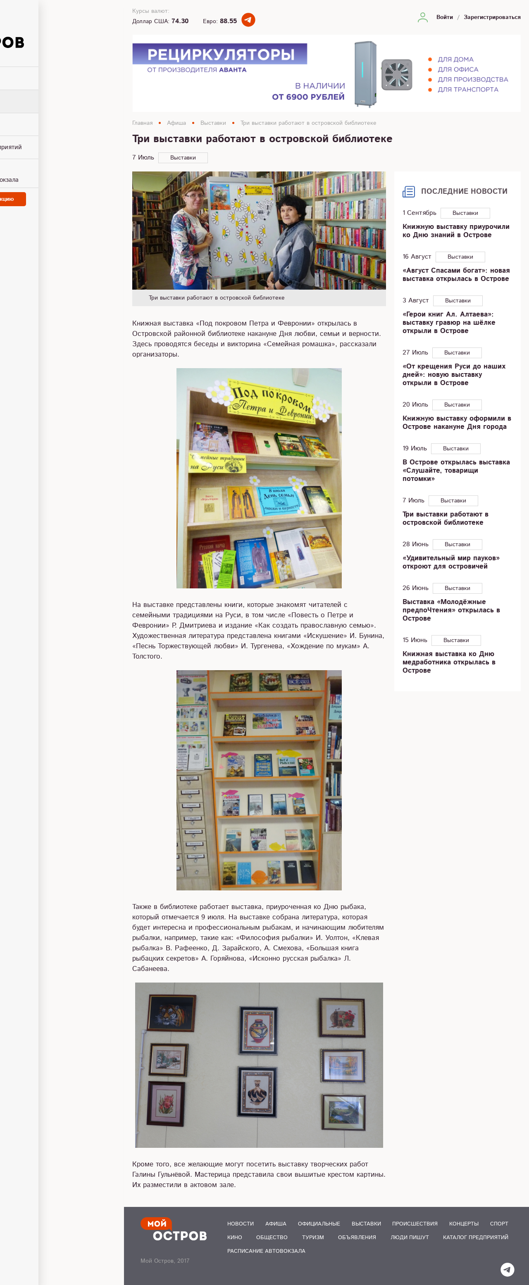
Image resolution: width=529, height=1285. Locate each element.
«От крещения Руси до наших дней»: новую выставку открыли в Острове (454, 374)
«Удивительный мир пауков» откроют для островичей (451, 562)
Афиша (176, 123)
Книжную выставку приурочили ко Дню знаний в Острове (456, 231)
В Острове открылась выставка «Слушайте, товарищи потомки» (456, 470)
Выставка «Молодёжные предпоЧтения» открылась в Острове (451, 610)
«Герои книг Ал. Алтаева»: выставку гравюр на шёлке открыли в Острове (449, 322)
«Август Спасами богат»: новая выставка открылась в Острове (456, 275)
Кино (234, 1237)
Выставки (213, 123)
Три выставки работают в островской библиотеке (308, 123)
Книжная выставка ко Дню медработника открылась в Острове (449, 662)
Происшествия (415, 1224)
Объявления (357, 1237)
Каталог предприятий (475, 1237)
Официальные (319, 1224)
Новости (240, 1224)
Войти (444, 17)
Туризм (313, 1237)
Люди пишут (410, 1237)
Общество (272, 1237)
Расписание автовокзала (266, 1251)
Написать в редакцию (62, 196)
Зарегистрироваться (492, 17)
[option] (259, 239)
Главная (142, 123)
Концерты (464, 1224)
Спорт (499, 1224)
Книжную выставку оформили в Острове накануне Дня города (457, 422)
